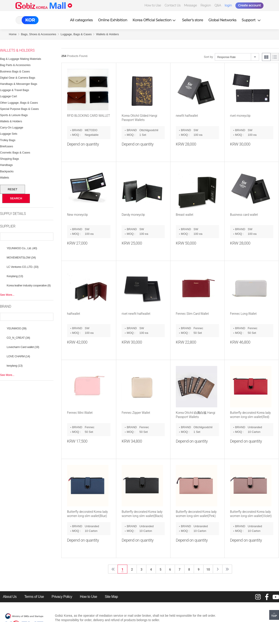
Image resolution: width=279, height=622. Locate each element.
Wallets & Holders (107, 34)
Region (205, 5)
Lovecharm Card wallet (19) (23, 347)
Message (190, 5)
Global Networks (222, 20)
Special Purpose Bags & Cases (19, 109)
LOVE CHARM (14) (18, 356)
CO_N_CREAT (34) (18, 337)
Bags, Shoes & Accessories (38, 34)
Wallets (4, 177)
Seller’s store (192, 20)
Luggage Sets (8, 133)
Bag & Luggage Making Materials (20, 58)
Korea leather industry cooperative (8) (29, 285)
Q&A (218, 5)
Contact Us (172, 5)
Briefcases (6, 146)
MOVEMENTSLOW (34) (21, 257)
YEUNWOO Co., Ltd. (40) (22, 248)
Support (252, 20)
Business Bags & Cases (15, 71)
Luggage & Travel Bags (14, 90)
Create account (249, 5)
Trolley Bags (7, 140)
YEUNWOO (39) (16, 328)
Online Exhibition (112, 20)
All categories (81, 20)
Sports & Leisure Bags (14, 115)
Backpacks (7, 171)
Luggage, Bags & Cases (76, 34)
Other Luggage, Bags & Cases (19, 102)
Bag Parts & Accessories (15, 65)
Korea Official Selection (155, 20)
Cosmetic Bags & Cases (15, 152)
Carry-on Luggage (11, 127)
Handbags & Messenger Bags (18, 84)
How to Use (152, 5)
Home (13, 34)
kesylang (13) (15, 365)
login (228, 5)
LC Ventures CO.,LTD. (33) (22, 266)
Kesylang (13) (15, 276)
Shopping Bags (9, 158)
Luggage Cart (8, 96)
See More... (7, 294)
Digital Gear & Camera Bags (17, 77)
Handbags (6, 165)
